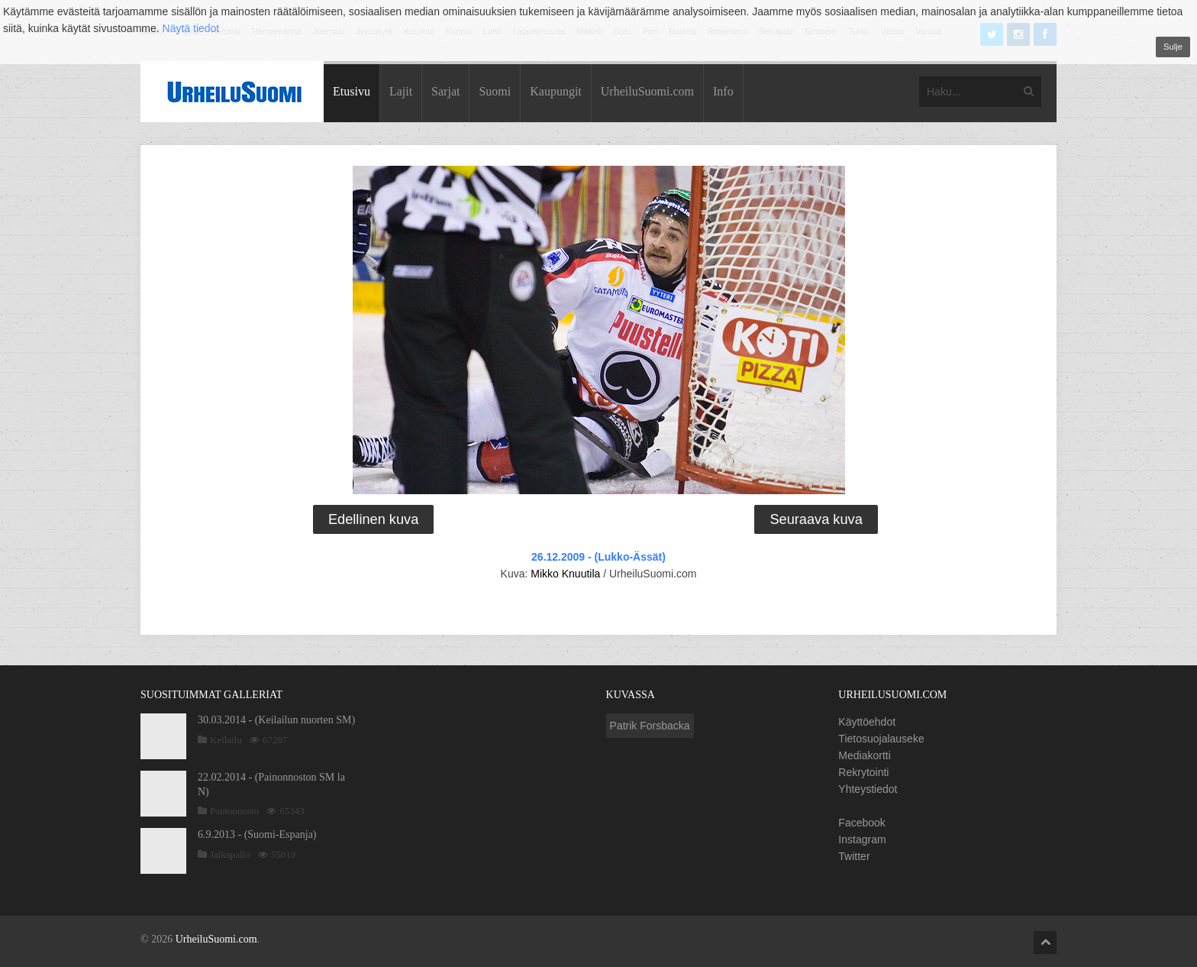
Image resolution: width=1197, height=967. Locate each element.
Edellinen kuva (373, 519)
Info (723, 91)
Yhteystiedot (867, 789)
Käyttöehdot (866, 722)
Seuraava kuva (816, 519)
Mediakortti (864, 755)
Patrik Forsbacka (650, 726)
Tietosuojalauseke (881, 739)
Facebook (861, 823)
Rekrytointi (863, 772)
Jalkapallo (230, 854)
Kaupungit (556, 91)
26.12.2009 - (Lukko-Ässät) (598, 557)
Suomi (495, 91)
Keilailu (226, 739)
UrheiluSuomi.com (647, 91)
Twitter (854, 856)
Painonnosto (234, 811)
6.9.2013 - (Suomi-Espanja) (257, 834)
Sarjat (445, 91)
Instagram (862, 839)
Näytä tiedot (191, 28)
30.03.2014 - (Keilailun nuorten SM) (276, 720)
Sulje (1172, 46)
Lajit (400, 91)
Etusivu (351, 91)
